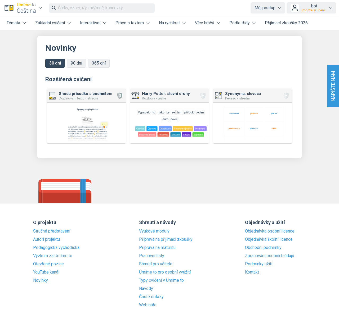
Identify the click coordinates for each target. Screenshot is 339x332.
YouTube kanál (46, 272)
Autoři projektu (46, 239)
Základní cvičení (50, 22)
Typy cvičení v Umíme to (161, 280)
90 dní (76, 63)
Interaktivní (90, 22)
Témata (13, 22)
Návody (146, 288)
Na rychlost (169, 22)
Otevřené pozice (48, 264)
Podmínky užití (258, 264)
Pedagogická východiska (56, 247)
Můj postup (265, 7)
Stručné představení (51, 231)
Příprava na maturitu (157, 247)
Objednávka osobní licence (270, 231)
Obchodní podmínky (263, 247)
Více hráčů (204, 22)
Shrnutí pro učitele (155, 264)
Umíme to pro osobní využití (165, 272)
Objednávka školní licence (269, 239)
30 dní (55, 63)
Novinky (40, 280)
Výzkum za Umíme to (52, 255)
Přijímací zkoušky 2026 (286, 22)
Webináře (148, 305)
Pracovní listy (151, 255)
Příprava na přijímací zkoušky (166, 239)
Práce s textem (129, 22)
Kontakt (252, 272)
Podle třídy (239, 22)
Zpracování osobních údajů (269, 255)
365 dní (99, 63)
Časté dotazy (151, 296)
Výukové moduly (154, 231)
